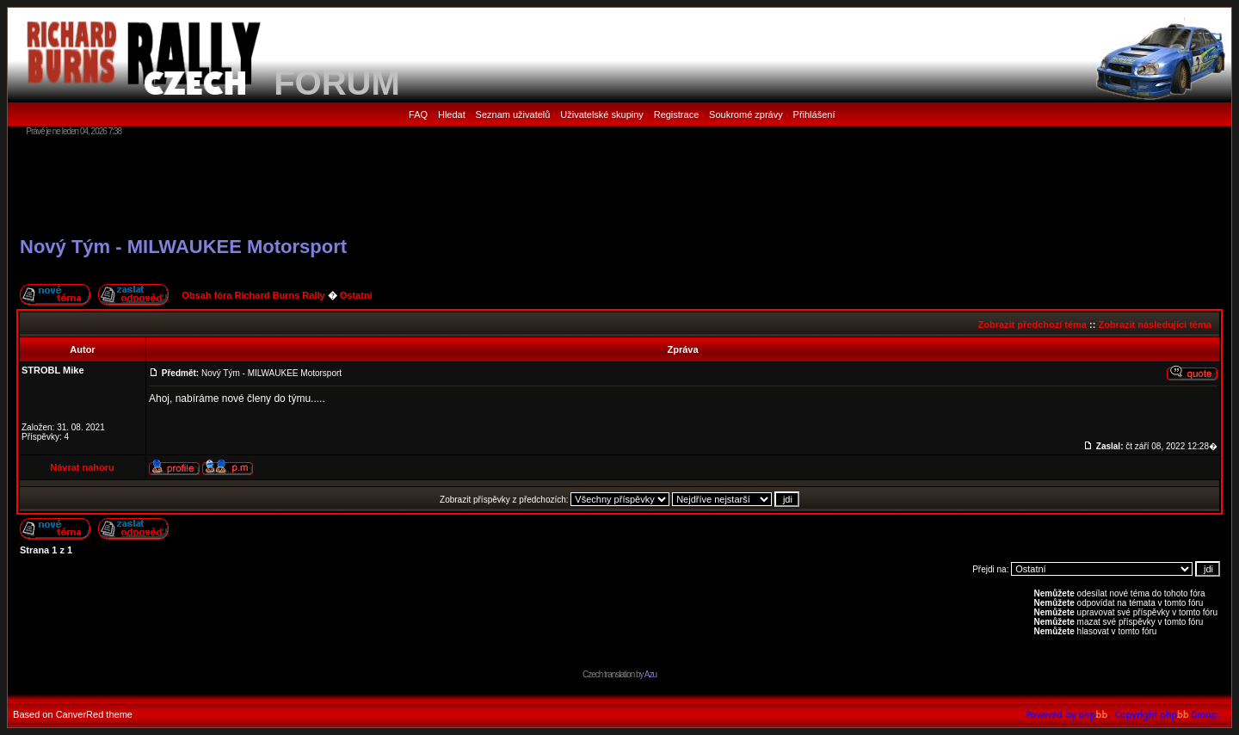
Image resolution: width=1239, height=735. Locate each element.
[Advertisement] (619, 185)
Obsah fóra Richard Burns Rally (253, 295)
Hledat (451, 114)
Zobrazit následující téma (1154, 324)
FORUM (337, 83)
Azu (650, 674)
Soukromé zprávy (746, 114)
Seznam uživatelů (513, 114)
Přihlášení (814, 114)
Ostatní (356, 295)
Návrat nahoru (82, 467)
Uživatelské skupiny (602, 114)
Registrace (677, 114)
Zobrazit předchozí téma (1032, 324)
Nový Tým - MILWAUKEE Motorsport (183, 246)
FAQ (418, 114)
